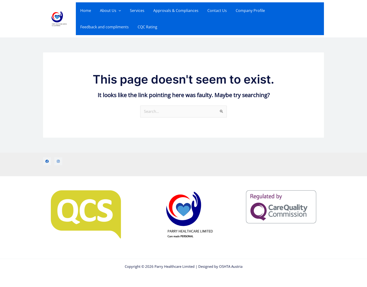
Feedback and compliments (289, 10)
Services (133, 10)
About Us (108, 10)
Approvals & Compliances (171, 10)
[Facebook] (47, 161)
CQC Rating (89, 26)
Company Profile (242, 10)
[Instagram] (58, 161)
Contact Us (210, 10)
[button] (116, 10)
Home (85, 10)
